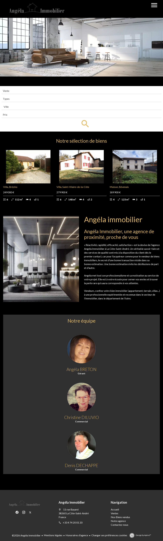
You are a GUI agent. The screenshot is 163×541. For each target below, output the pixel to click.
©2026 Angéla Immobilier (26, 535)
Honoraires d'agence (77, 535)
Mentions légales (53, 535)
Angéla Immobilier (72, 502)
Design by (143, 535)
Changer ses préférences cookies (109, 535)
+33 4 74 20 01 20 (72, 522)
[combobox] (81, 91)
